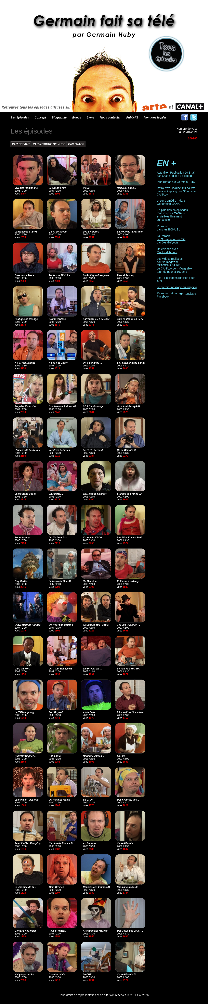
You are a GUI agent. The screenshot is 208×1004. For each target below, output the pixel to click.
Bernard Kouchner (25, 930)
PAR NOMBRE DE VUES (49, 144)
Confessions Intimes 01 (96, 887)
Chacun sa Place (24, 275)
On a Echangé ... (92, 362)
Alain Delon (89, 712)
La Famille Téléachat (26, 799)
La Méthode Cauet (25, 493)
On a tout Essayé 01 (128, 406)
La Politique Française (96, 275)
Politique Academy (128, 581)
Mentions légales (155, 117)
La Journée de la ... (26, 887)
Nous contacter (110, 117)
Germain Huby (186, 182)
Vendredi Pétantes (59, 450)
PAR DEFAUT (21, 144)
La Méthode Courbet (94, 493)
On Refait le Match (59, 799)
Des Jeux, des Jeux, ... (130, 930)
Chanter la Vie (57, 974)
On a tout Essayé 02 (60, 668)
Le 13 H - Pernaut (93, 450)
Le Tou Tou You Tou (128, 668)
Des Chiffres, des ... (128, 799)
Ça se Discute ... (126, 843)
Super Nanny (22, 537)
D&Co (86, 188)
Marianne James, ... (94, 756)
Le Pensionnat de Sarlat (131, 362)
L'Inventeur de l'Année (28, 625)
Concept (40, 117)
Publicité (132, 117)
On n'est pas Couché (61, 625)
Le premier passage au (177, 287)
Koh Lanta (55, 756)
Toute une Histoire (59, 275)
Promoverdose (57, 319)
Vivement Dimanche (26, 188)
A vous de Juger (58, 362)
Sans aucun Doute (127, 887)
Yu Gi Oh (88, 799)
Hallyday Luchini (24, 974)
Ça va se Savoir (58, 231)
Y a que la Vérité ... (93, 537)
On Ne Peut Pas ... (59, 537)
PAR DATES (76, 144)
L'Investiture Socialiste (130, 712)
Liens (90, 117)
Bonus (76, 117)
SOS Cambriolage (93, 406)
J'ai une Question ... (128, 625)
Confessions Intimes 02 (62, 406)
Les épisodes (20, 117)
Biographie (59, 117)
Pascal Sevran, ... (127, 275)
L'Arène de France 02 (129, 493)
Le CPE (87, 974)
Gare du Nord (22, 668)
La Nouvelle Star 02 (60, 581)
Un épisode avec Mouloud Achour (167, 250)
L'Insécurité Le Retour (27, 450)
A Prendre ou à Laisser (96, 319)
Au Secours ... (91, 843)
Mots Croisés (56, 887)
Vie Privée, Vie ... (92, 668)
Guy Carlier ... (22, 581)
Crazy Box (185, 268)
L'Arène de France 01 (61, 843)
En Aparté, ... (56, 493)
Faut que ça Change (26, 319)
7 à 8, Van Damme (25, 362)
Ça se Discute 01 (126, 450)
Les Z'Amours (91, 231)
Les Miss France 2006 (129, 537)
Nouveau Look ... (126, 188)
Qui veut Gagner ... (25, 756)
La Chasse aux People (96, 625)
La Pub (121, 756)
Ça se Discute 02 (126, 974)
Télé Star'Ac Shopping (28, 843)
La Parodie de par (171, 239)
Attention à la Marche (95, 930)
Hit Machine (89, 581)
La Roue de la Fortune (130, 231)
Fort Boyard (56, 712)
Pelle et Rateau (57, 930)
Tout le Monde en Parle (130, 319)
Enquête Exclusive (25, 406)
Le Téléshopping (24, 712)
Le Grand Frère (57, 188)
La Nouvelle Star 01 (26, 231)
